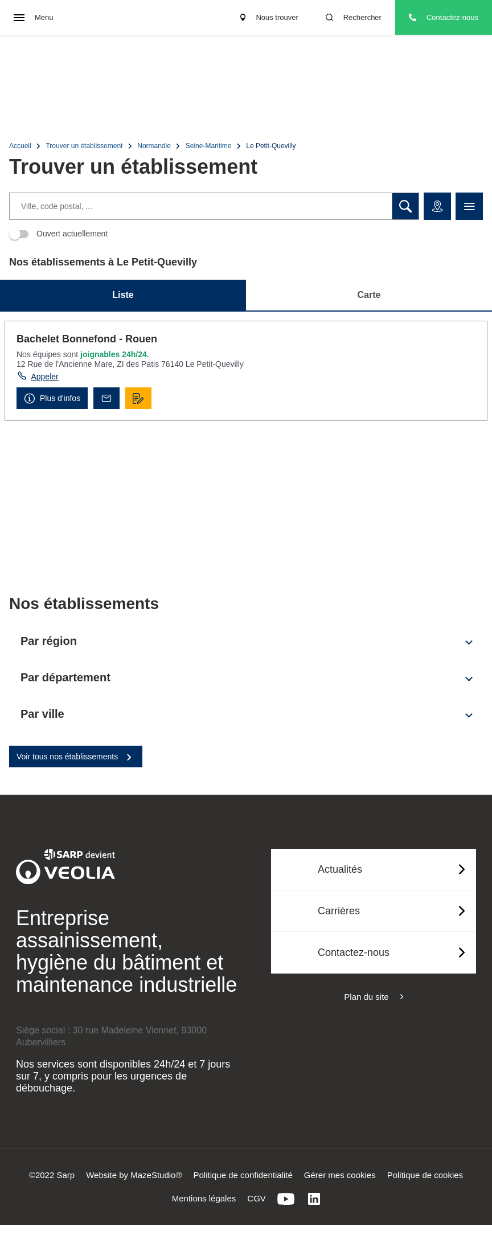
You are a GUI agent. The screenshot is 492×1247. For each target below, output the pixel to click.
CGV (256, 1198)
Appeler (44, 376)
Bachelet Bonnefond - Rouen (87, 339)
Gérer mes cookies (340, 1175)
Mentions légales (204, 1198)
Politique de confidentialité (243, 1175)
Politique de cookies (425, 1175)
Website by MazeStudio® (134, 1175)
